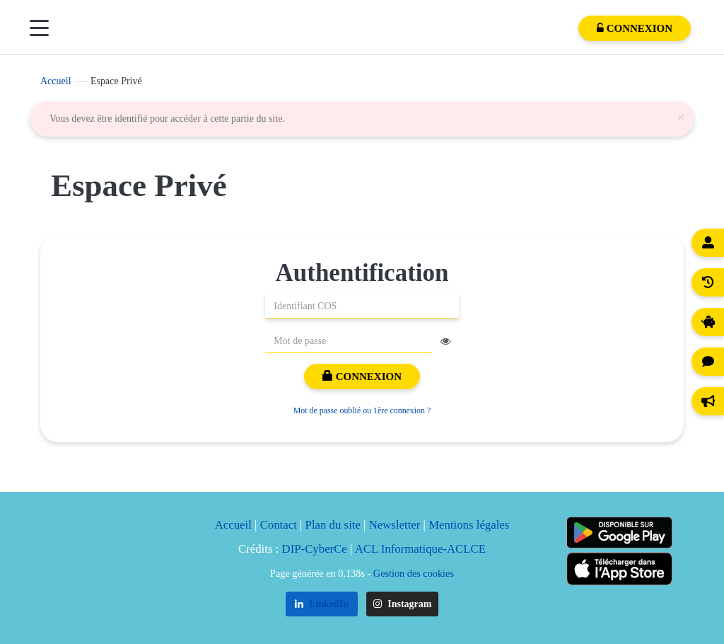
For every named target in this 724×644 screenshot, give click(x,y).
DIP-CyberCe (314, 549)
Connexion (362, 376)
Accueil (55, 81)
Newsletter (395, 524)
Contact (278, 524)
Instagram (402, 604)
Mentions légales (468, 524)
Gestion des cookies (413, 573)
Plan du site (333, 524)
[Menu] (39, 28)
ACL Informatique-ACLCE (420, 549)
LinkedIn (322, 604)
